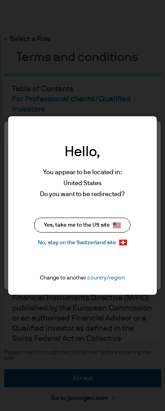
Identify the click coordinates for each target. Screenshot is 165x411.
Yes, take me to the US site (82, 225)
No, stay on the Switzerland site (82, 242)
